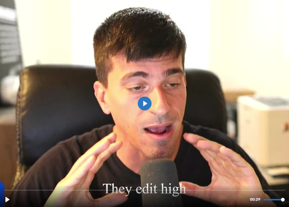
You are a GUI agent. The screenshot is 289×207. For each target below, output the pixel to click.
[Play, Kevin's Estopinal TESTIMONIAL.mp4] (7, 199)
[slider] (145, 190)
